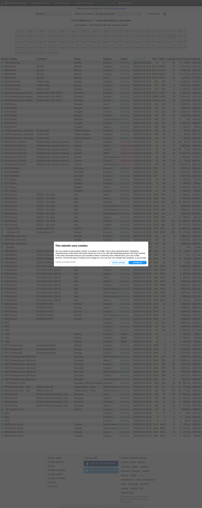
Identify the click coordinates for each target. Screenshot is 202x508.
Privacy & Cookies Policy (65, 262)
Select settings (118, 262)
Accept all (137, 262)
